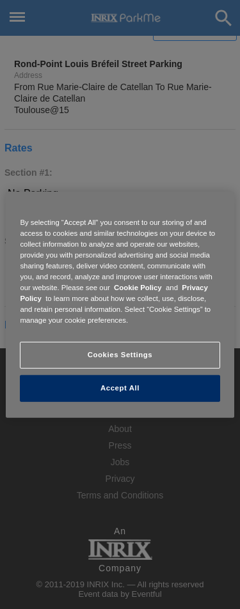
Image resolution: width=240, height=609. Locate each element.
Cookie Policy (138, 287)
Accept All (120, 388)
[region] (120, 304)
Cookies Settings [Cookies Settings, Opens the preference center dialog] (120, 354)
